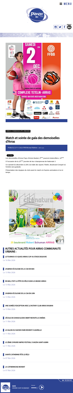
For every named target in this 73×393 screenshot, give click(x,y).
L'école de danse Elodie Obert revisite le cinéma (25, 318)
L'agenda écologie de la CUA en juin (20, 293)
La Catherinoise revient (15, 367)
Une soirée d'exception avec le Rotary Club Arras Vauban (29, 306)
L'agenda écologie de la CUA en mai (19, 269)
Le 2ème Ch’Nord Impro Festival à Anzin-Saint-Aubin (26, 342)
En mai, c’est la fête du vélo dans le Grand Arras (25, 281)
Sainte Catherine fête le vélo (17, 355)
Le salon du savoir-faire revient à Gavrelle (23, 330)
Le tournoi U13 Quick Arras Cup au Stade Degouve (26, 257)
